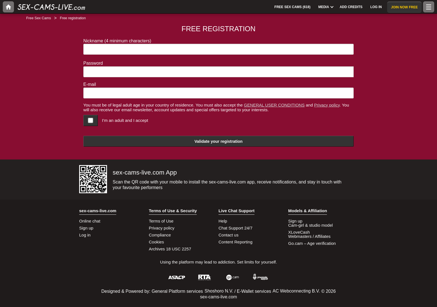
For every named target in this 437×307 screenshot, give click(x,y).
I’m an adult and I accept (125, 120)
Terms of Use (161, 221)
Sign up (86, 228)
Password (93, 63)
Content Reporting (236, 242)
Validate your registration (219, 141)
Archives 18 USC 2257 (170, 248)
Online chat (89, 221)
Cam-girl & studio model (310, 225)
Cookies (156, 242)
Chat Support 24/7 (236, 228)
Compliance (160, 235)
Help (223, 221)
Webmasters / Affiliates (309, 236)
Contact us (229, 235)
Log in (85, 235)
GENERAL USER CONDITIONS (274, 105)
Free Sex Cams (38, 18)
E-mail (89, 84)
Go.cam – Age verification (312, 243)
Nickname (117, 40)
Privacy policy (327, 105)
